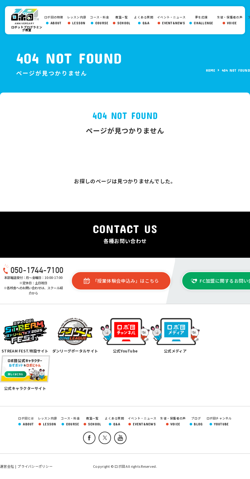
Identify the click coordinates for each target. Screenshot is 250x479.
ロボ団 (26, 16)
